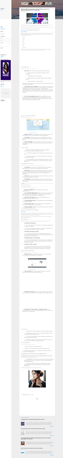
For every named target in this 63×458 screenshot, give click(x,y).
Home (1, 9)
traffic (32, 394)
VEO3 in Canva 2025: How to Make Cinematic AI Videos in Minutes (32, 448)
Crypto (29, 394)
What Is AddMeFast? (24, 31)
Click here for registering (33, 132)
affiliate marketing (25, 394)
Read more (51, 426)
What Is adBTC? (23, 211)
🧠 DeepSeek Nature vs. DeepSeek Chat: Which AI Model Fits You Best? (32, 419)
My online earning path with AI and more (30, 2)
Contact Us (2, 86)
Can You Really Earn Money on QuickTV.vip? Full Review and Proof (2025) (33, 428)
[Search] (54, 2)
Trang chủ (2, 10)
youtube (2, 57)
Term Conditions (3, 28)
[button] (21, 394)
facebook (2, 55)
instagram (2, 56)
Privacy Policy (3, 29)
